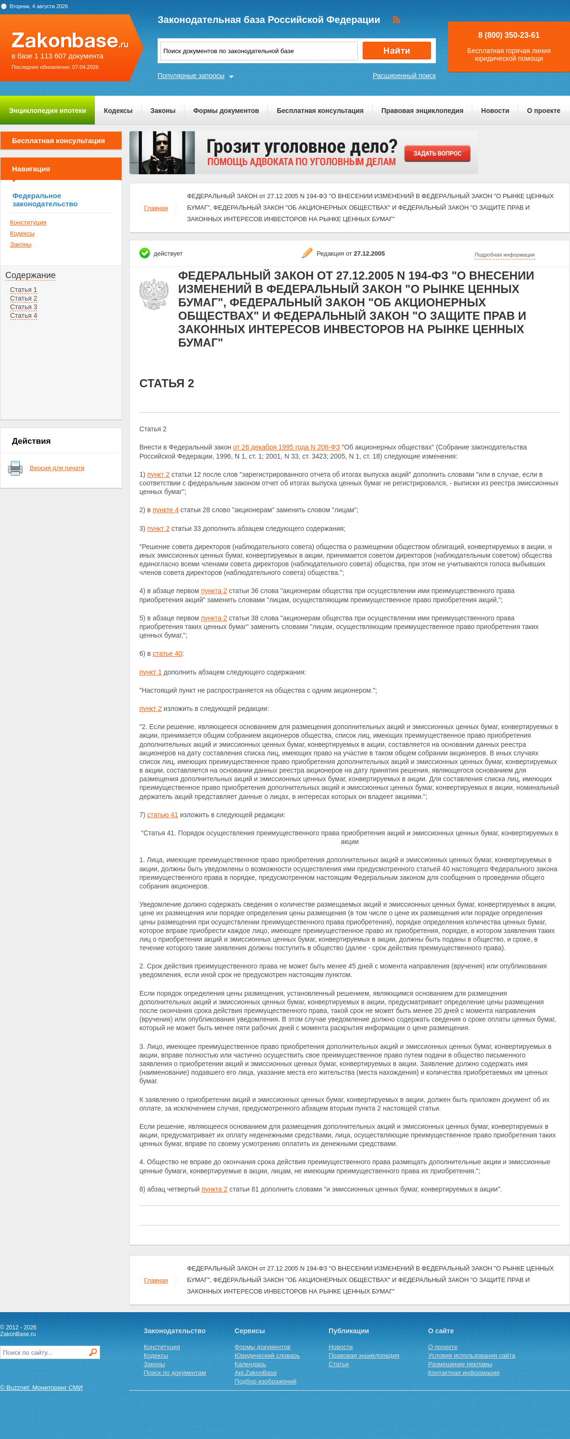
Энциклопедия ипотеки (47, 110)
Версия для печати (57, 468)
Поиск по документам (175, 1372)
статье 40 (167, 653)
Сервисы (250, 1331)
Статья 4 (23, 315)
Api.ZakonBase (256, 1372)
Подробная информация (505, 255)
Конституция (28, 222)
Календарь (250, 1364)
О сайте (441, 1331)
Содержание (30, 275)
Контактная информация (464, 1372)
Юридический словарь (267, 1355)
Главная (156, 208)
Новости (495, 110)
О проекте (543, 110)
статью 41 (162, 815)
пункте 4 (166, 510)
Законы (162, 110)
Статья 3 (23, 307)
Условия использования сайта (471, 1355)
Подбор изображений (265, 1381)
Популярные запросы (191, 75)
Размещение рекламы (460, 1364)
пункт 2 (158, 474)
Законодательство (174, 1331)
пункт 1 (150, 672)
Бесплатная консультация (320, 110)
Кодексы (118, 110)
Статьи (339, 1364)
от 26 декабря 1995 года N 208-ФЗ (286, 447)
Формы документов (226, 110)
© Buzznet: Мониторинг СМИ (41, 1387)
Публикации (349, 1331)
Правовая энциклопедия (422, 110)
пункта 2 (214, 591)
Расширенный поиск (404, 75)
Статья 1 (23, 289)
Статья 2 (23, 298)
